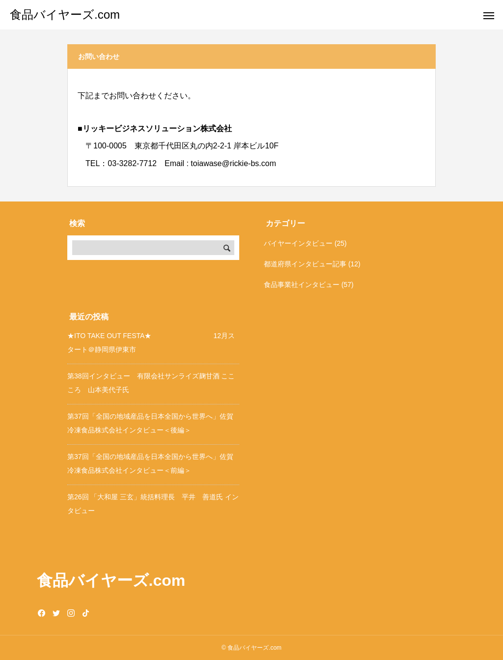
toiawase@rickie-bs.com (233, 163)
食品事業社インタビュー (301, 284)
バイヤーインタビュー (298, 243)
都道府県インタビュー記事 (305, 264)
